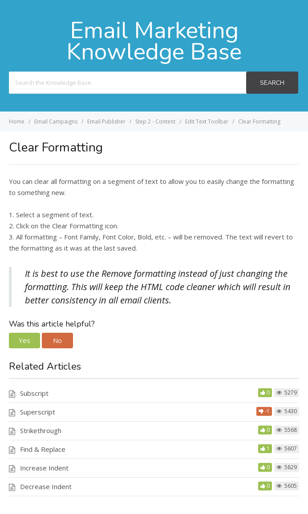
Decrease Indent (46, 486)
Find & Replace (42, 449)
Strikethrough (40, 430)
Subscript (34, 393)
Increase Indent (44, 467)
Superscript (37, 411)
